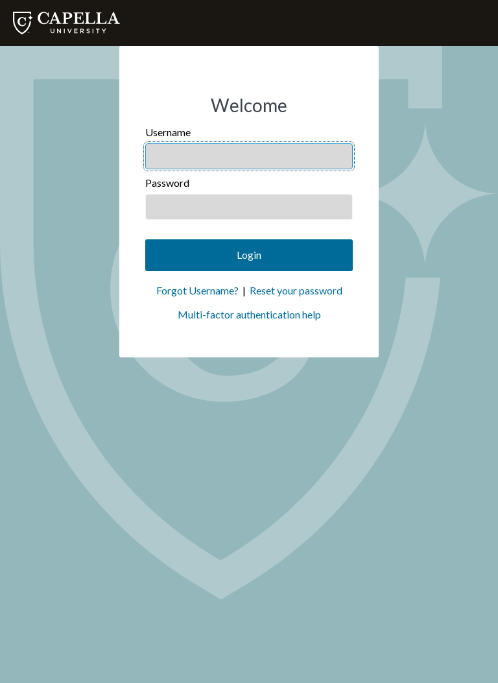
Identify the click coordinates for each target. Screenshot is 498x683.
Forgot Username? (197, 290)
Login (249, 254)
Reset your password (296, 290)
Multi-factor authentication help (249, 314)
